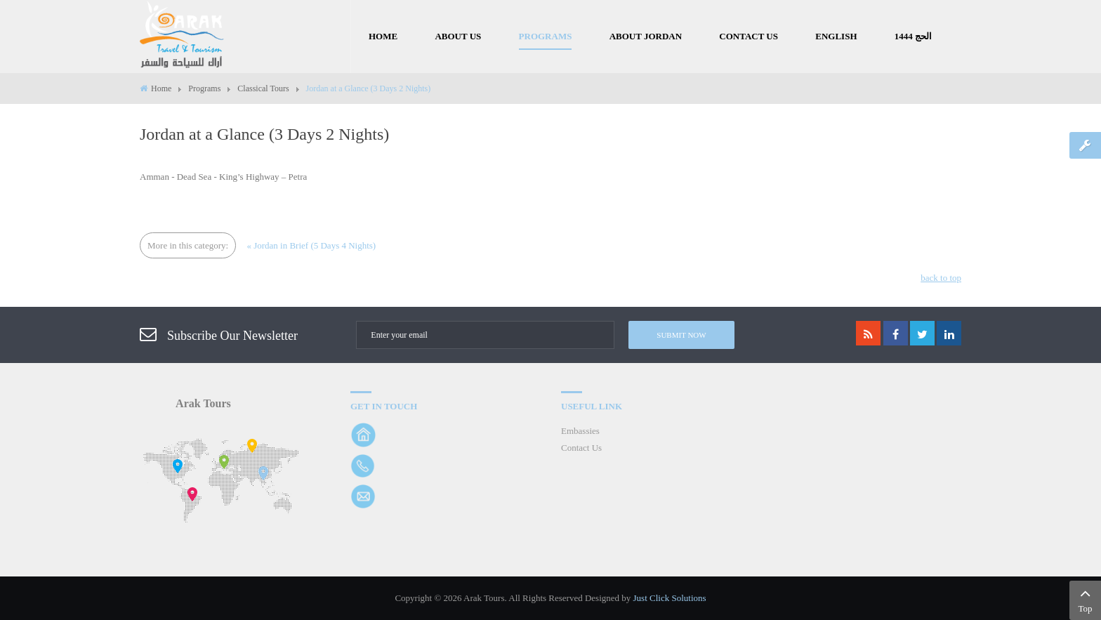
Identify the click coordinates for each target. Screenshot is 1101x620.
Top (1085, 599)
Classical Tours (263, 88)
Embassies (580, 431)
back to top (941, 277)
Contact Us (581, 447)
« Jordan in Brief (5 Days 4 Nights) (311, 245)
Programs (204, 88)
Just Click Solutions (669, 598)
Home (161, 88)
